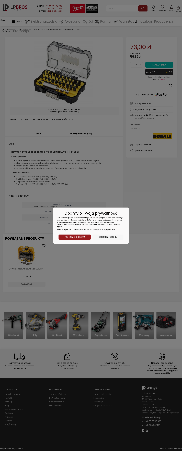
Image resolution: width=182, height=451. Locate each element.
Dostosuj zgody (108, 237)
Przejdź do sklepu (75, 237)
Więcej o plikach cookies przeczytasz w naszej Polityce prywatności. (87, 229)
